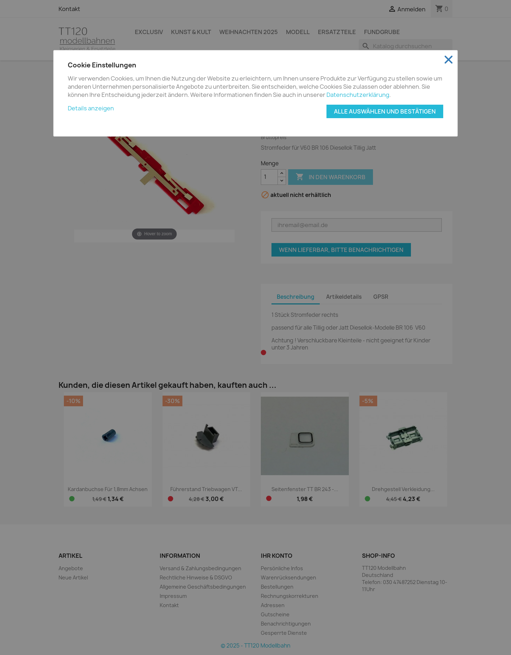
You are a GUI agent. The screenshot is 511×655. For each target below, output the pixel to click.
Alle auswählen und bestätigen (385, 111)
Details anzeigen (91, 108)
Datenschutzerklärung (357, 95)
